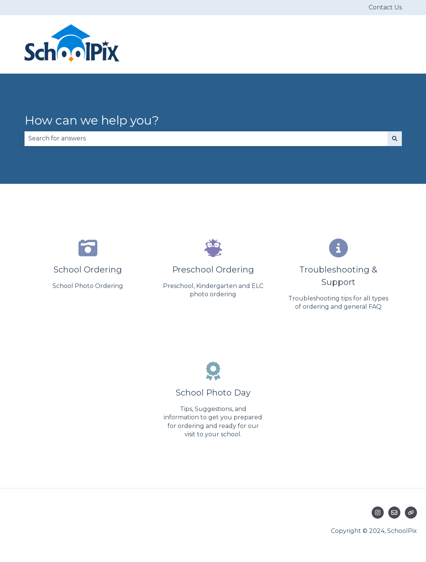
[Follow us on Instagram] (378, 513)
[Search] (395, 138)
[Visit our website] (411, 513)
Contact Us (385, 7)
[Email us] (394, 513)
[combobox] (206, 138)
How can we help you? (92, 120)
